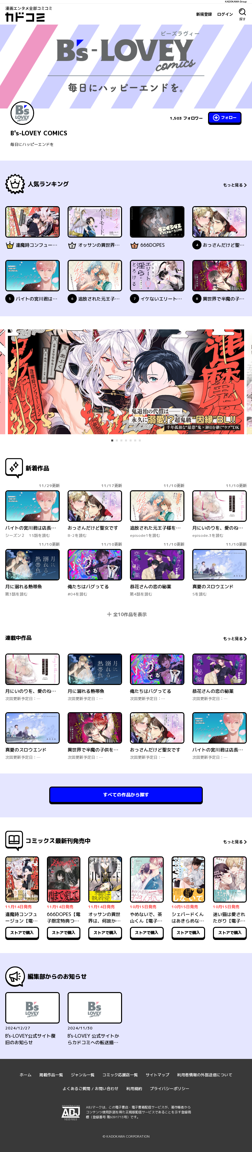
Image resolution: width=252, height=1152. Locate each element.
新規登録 (204, 14)
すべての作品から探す (126, 794)
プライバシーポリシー (169, 1088)
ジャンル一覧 (82, 1075)
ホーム (26, 1075)
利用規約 (134, 1088)
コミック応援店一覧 (120, 1075)
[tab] (112, 440)
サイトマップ (157, 1075)
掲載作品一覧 (51, 1075)
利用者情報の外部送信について (204, 1075)
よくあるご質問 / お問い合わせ (90, 1088)
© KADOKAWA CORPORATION (126, 1136)
